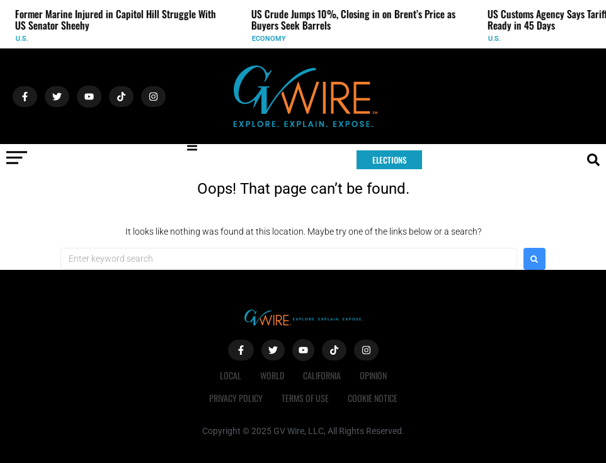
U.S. (26, 39)
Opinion (373, 375)
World (272, 375)
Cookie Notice (372, 397)
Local (230, 375)
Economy (273, 39)
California (322, 375)
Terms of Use (305, 397)
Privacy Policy (236, 397)
